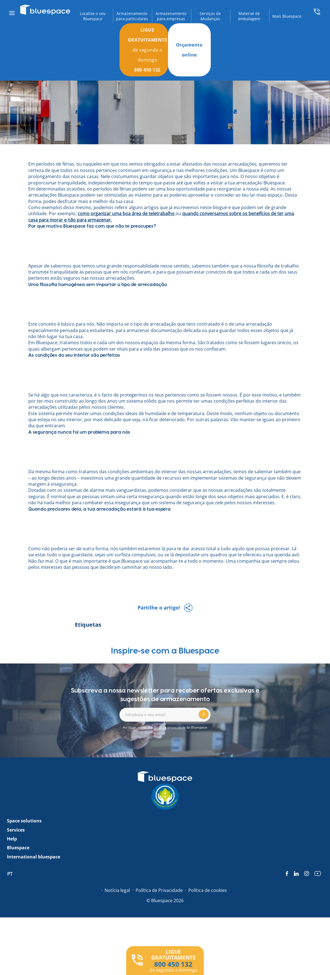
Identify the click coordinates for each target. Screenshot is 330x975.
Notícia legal (117, 890)
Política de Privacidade (159, 890)
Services (16, 830)
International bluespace (33, 857)
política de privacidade (168, 727)
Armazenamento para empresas (171, 16)
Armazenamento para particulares (132, 16)
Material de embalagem (249, 16)
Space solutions (24, 821)
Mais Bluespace (286, 16)
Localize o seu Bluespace (93, 16)
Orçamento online (189, 50)
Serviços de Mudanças (210, 16)
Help (12, 839)
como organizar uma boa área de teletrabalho (126, 213)
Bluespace (18, 848)
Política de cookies (207, 890)
